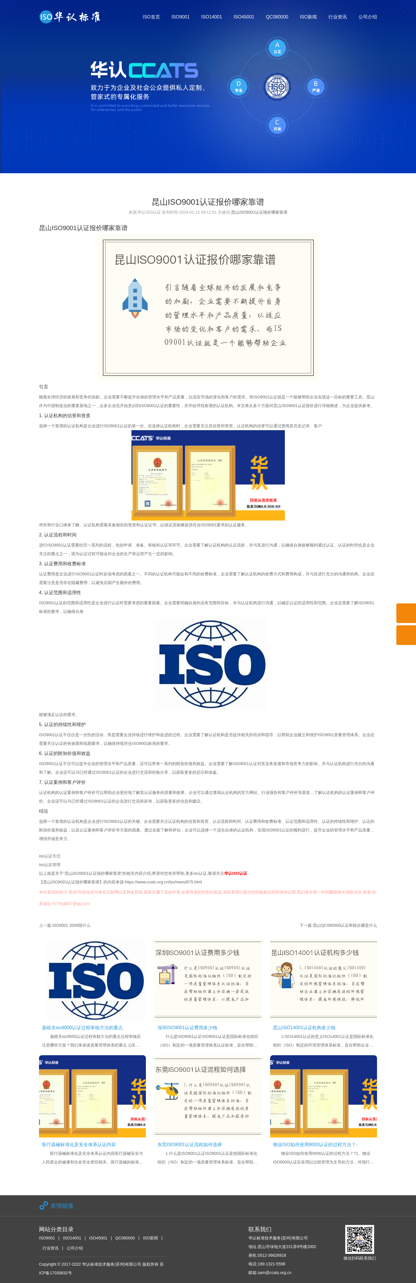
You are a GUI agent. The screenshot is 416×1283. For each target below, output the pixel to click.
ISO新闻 (308, 16)
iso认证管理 (49, 864)
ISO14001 (211, 16)
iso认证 (200, 873)
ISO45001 (243, 16)
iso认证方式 (49, 856)
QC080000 (277, 16)
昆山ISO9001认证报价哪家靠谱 (259, 212)
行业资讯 (337, 16)
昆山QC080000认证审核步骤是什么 (345, 925)
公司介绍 (368, 16)
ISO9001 (180, 16)
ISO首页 (151, 16)
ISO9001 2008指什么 (71, 925)
